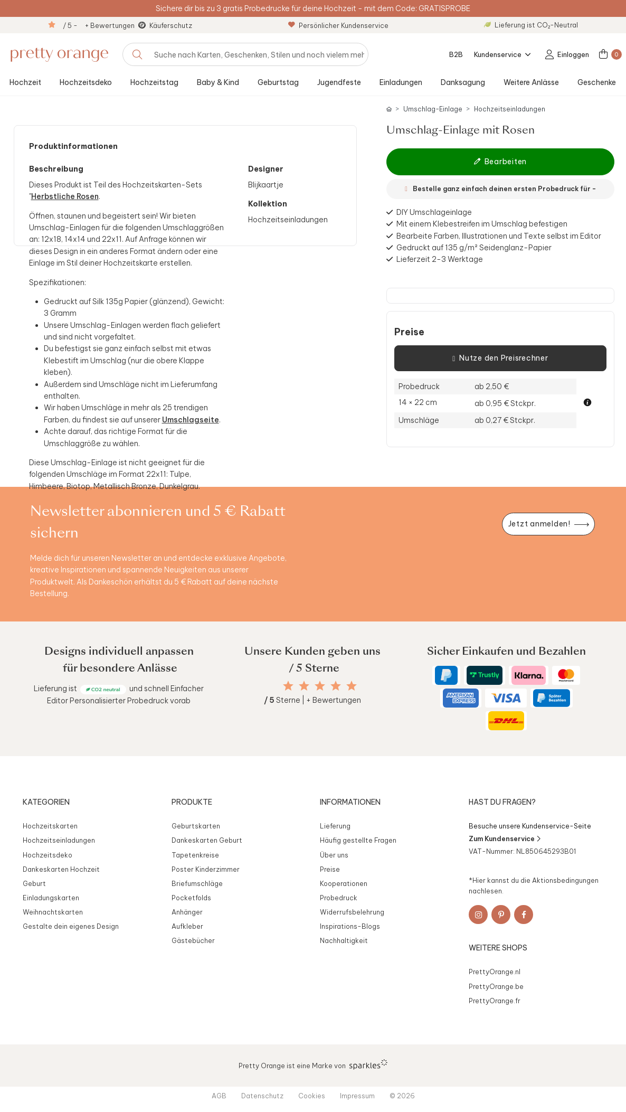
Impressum (357, 1095)
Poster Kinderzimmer (206, 869)
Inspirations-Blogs (350, 926)
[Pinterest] (500, 914)
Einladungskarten (51, 897)
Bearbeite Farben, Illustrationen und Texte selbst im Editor (498, 236)
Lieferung (335, 826)
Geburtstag (278, 82)
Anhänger (187, 912)
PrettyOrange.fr (494, 1000)
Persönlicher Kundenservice (338, 25)
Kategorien (46, 802)
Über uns (334, 855)
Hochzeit (25, 82)
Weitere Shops (498, 948)
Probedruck (338, 897)
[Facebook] (523, 914)
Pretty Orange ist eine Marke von (313, 1064)
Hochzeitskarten (50, 826)
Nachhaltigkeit (344, 940)
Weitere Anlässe (531, 82)
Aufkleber (187, 926)
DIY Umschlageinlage (434, 212)
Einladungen (401, 82)
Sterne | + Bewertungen (312, 700)
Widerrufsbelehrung (352, 912)
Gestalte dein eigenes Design (71, 926)
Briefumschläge (197, 883)
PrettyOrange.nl (494, 971)
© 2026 (402, 1095)
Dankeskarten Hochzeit (61, 869)
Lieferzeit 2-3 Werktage (439, 259)
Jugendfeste (339, 82)
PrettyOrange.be (496, 986)
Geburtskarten (196, 826)
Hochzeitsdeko (86, 82)
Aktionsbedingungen (565, 880)
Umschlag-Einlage (432, 109)
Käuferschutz (170, 25)
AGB (219, 1095)
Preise (409, 332)
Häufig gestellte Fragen (358, 840)
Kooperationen (343, 883)
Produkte (192, 802)
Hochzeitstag (154, 82)
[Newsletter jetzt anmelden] (548, 524)
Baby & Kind (218, 82)
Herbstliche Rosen (65, 196)
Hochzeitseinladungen (509, 109)
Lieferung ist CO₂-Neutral (531, 25)
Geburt (34, 883)
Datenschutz (262, 1095)
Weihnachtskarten (53, 912)
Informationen (350, 802)
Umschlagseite (190, 420)
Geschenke (596, 82)
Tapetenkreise (195, 855)
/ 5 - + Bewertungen (99, 25)
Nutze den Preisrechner (500, 358)
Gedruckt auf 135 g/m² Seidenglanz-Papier (474, 247)
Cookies (311, 1095)
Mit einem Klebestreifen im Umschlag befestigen (481, 224)
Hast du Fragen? (502, 802)
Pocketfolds (191, 897)
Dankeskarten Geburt (207, 840)
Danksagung (463, 82)
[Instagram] (478, 914)
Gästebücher (193, 940)
